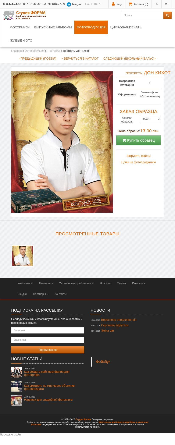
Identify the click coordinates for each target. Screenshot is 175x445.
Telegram (75, 4)
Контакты (61, 294)
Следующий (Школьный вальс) (129, 58)
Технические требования (76, 283)
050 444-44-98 (12, 4)
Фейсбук (103, 362)
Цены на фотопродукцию (138, 162)
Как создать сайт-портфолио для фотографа (46, 372)
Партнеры (40, 294)
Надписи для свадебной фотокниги (48, 398)
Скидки (22, 294)
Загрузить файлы (139, 156)
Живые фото (21, 40)
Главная (16, 50)
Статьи (121, 283)
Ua (156, 4)
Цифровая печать (126, 27)
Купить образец (138, 140)
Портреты (53, 50)
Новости (105, 283)
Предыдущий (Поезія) (37, 58)
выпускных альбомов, (111, 422)
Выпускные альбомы (53, 27)
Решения (46, 283)
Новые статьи (26, 359)
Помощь (138, 283)
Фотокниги (19, 27)
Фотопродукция (91, 27)
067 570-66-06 (32, 4)
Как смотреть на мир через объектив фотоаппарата (49, 386)
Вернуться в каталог (80, 58)
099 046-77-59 (54, 4)
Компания (25, 283)
